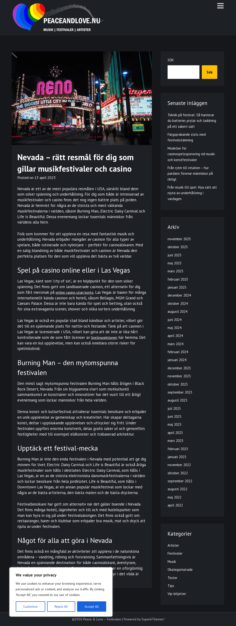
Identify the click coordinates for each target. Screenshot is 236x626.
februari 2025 (178, 279)
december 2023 (179, 368)
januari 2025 (177, 287)
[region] (60, 592)
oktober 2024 (178, 303)
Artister (173, 545)
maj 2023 (174, 424)
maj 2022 (174, 497)
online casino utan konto (77, 292)
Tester (172, 578)
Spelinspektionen (106, 343)
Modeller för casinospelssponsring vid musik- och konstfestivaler (191, 154)
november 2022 (179, 465)
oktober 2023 (178, 384)
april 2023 (175, 432)
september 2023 (180, 392)
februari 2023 (178, 449)
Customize (30, 606)
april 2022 (175, 505)
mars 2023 (175, 440)
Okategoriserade (180, 569)
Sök (171, 60)
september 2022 (180, 481)
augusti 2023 (177, 400)
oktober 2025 (178, 247)
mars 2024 (175, 344)
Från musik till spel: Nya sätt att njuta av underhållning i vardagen (192, 193)
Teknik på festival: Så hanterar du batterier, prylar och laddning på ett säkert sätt (192, 121)
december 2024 (179, 295)
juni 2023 (174, 416)
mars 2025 (175, 271)
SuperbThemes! (153, 619)
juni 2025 (174, 255)
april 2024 (175, 335)
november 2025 (179, 239)
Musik (172, 561)
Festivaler (175, 553)
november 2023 (179, 376)
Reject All (61, 606)
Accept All (92, 606)
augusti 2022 (177, 489)
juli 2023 (174, 408)
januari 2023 (177, 457)
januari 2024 (177, 360)
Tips (171, 585)
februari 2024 (178, 352)
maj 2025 (174, 263)
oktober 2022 (178, 473)
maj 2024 (174, 327)
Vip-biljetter (177, 593)
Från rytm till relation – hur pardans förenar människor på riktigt (190, 174)
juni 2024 (174, 319)
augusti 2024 (177, 311)
